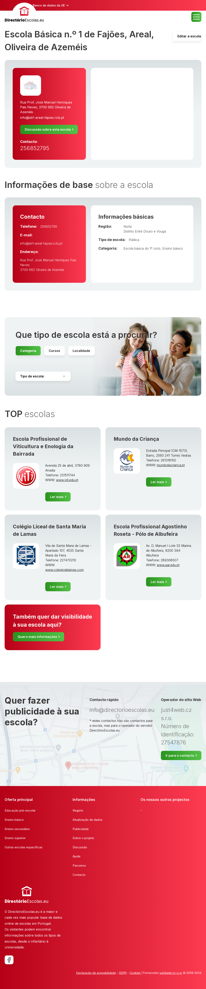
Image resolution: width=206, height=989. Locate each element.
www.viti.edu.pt (67, 480)
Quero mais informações (37, 637)
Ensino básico (172, 248)
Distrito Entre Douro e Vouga (145, 231)
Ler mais (57, 497)
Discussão (80, 847)
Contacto (79, 875)
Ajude (76, 856)
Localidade (81, 351)
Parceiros (79, 865)
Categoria (28, 351)
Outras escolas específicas (23, 847)
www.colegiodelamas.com (64, 570)
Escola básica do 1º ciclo (142, 248)
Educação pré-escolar (20, 810)
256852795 (34, 148)
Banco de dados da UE (49, 5)
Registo (78, 810)
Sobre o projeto (83, 838)
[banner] (24, 13)
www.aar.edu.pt (168, 565)
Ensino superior (15, 838)
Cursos (54, 351)
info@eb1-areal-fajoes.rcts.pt (42, 118)
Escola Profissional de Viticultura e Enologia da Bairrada (43, 446)
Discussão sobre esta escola (48, 129)
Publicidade (81, 829)
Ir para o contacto (180, 755)
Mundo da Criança (136, 439)
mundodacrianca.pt (171, 465)
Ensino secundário (17, 829)
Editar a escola (189, 36)
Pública (134, 240)
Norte (128, 226)
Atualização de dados (87, 820)
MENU (196, 17)
